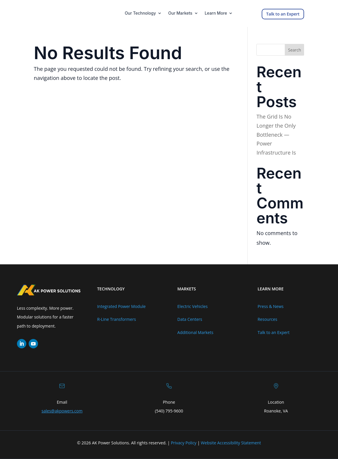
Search (294, 50)
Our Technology (140, 13)
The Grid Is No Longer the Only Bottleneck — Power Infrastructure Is (276, 134)
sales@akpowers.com (62, 411)
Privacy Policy (183, 443)
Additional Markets (195, 332)
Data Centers (189, 319)
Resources (267, 319)
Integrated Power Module (121, 306)
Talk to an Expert (283, 14)
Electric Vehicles (192, 306)
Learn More (216, 13)
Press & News (271, 306)
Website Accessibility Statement (231, 443)
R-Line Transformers (116, 319)
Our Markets (180, 13)
